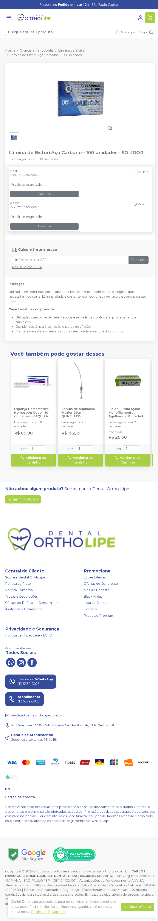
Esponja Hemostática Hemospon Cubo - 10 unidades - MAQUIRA (31, 412)
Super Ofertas (95, 577)
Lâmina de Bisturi (71, 50)
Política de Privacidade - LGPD (28, 635)
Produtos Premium (99, 616)
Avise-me (44, 194)
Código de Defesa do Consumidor (31, 603)
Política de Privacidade (48, 912)
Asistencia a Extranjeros (23, 609)
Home (10, 50)
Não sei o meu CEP (27, 267)
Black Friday (93, 596)
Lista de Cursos (95, 603)
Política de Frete (18, 584)
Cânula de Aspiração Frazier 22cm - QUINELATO (78, 412)
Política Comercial (19, 590)
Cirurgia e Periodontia (37, 50)
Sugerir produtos (23, 499)
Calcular (138, 260)
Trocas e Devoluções (21, 596)
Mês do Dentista (96, 590)
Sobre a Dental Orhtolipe (25, 577)
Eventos (90, 609)
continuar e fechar (137, 907)
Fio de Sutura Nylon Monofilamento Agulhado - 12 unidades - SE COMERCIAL (127, 412)
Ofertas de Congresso (101, 584)
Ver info (141, 171)
